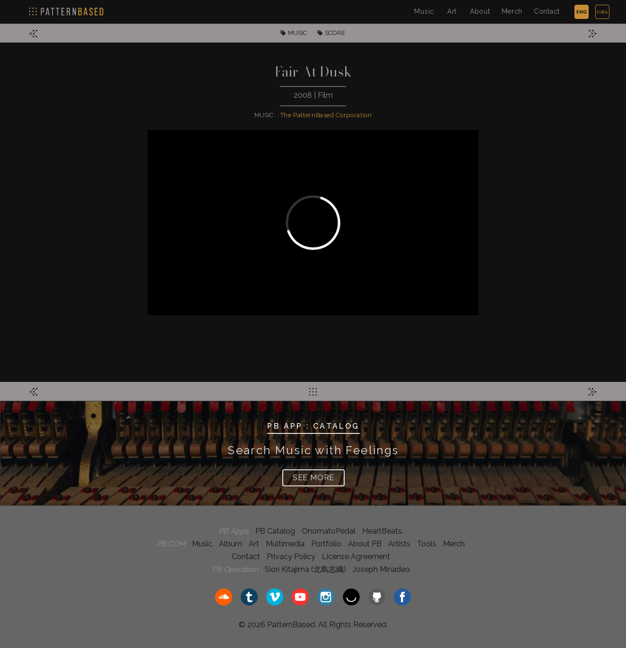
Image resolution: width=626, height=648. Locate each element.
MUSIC (297, 32)
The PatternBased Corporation (326, 115)
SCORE (335, 32)
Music (424, 11)
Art (452, 11)
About (480, 11)
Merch (512, 11)
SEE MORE (313, 477)
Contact (547, 11)
